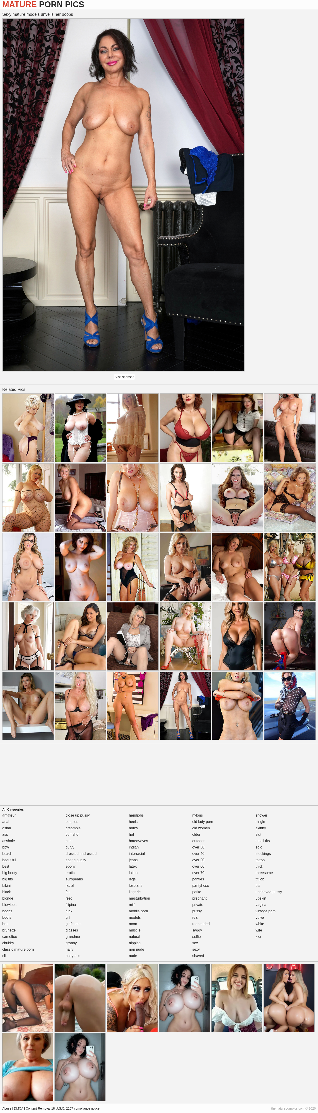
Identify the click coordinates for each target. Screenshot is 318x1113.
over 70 (198, 873)
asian (6, 828)
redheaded (201, 924)
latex (133, 866)
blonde (7, 898)
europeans (74, 879)
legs (132, 879)
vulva (260, 917)
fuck (69, 911)
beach (7, 854)
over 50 (198, 860)
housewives (138, 841)
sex (195, 943)
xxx (258, 937)
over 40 (198, 854)
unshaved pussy (269, 892)
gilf (68, 917)
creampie (73, 828)
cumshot (72, 834)
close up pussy (78, 815)
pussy (197, 911)
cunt (69, 841)
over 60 (198, 866)
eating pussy (76, 860)
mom (133, 924)
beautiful (9, 860)
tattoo (260, 860)
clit (4, 956)
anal (5, 822)
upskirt (261, 898)
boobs (7, 911)
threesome (264, 873)
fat (68, 892)
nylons (197, 815)
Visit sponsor (124, 377)
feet (69, 898)
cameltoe (9, 937)
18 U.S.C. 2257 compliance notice (75, 1108)
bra (5, 924)
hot (131, 834)
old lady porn (202, 822)
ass (5, 834)
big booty (9, 873)
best (5, 866)
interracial (137, 854)
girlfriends (73, 924)
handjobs (136, 815)
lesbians (135, 885)
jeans (133, 860)
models (135, 917)
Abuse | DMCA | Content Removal (26, 1108)
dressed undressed (81, 854)
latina (133, 873)
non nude (136, 949)
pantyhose (200, 885)
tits (258, 885)
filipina (71, 905)
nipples (135, 943)
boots (6, 917)
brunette (9, 930)
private (197, 905)
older (196, 834)
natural (134, 937)
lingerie (135, 892)
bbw (5, 847)
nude (133, 956)
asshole (8, 841)
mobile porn (138, 911)
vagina (261, 905)
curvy (70, 847)
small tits (263, 841)
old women (201, 828)
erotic (70, 873)
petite (196, 892)
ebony (71, 866)
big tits (7, 879)
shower (261, 815)
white (260, 924)
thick (259, 866)
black (6, 892)
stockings (263, 854)
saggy (197, 930)
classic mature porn (18, 949)
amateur (9, 815)
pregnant (199, 898)
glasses (72, 930)
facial (70, 885)
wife (259, 930)
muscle (135, 930)
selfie (196, 937)
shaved (198, 956)
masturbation (139, 898)
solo (259, 847)
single (260, 822)
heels (133, 822)
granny (71, 943)
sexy (196, 949)
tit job (260, 879)
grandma (73, 937)
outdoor (198, 841)
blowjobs (9, 905)
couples (72, 822)
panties (198, 879)
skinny (261, 828)
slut (258, 834)
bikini (6, 885)
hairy (70, 949)
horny (133, 828)
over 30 (198, 847)
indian (134, 847)
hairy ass (73, 956)
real (195, 917)
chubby (8, 943)
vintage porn (266, 911)
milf (132, 905)
